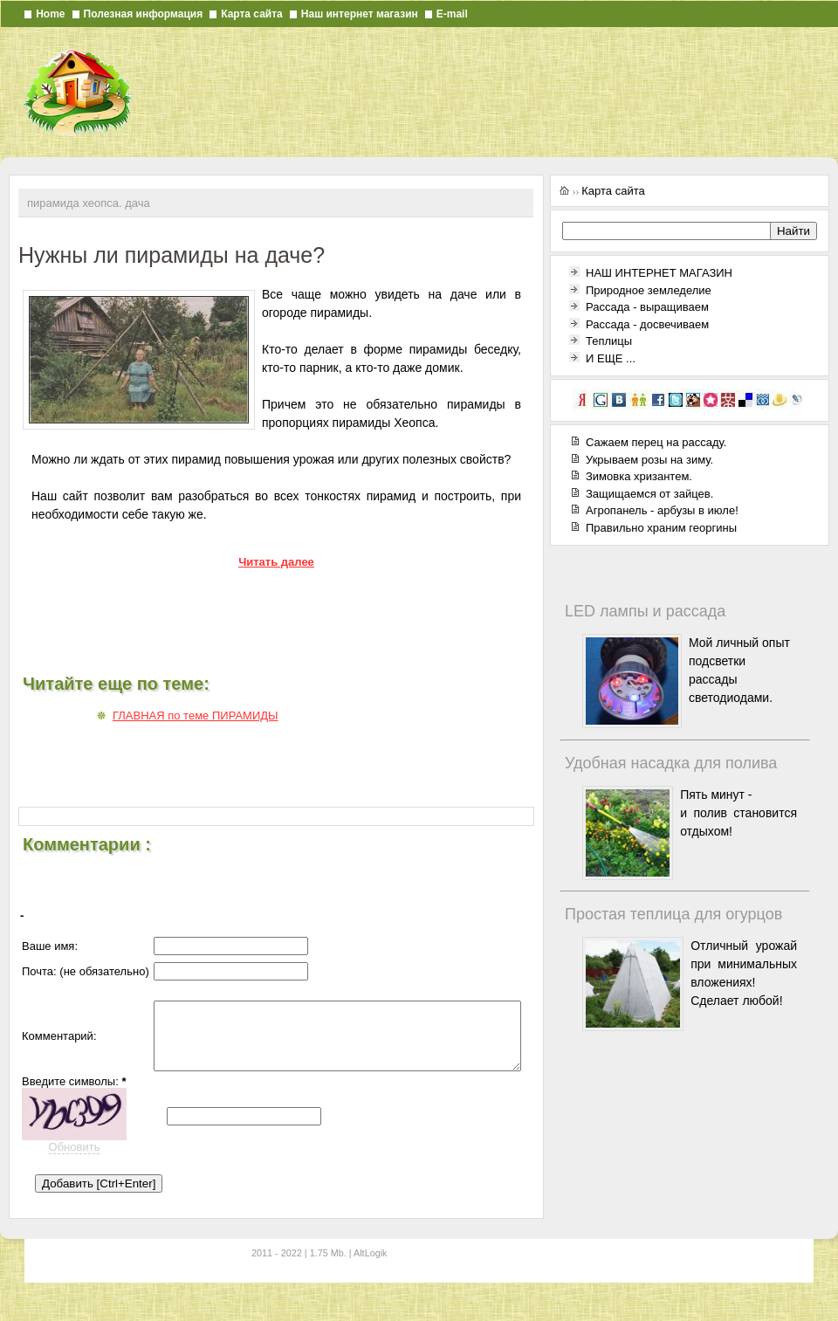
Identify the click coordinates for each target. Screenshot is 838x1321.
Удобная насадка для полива (671, 763)
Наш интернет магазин (359, 14)
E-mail (452, 14)
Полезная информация (143, 14)
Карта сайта (252, 14)
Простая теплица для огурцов (673, 914)
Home (50, 14)
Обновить (74, 1167)
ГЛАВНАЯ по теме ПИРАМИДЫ (195, 715)
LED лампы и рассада (645, 611)
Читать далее (276, 561)
